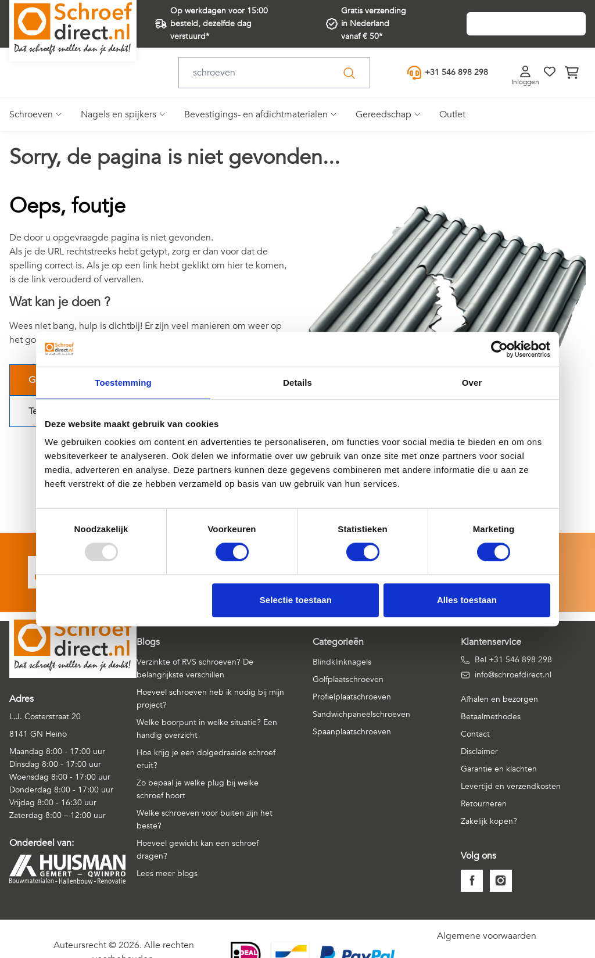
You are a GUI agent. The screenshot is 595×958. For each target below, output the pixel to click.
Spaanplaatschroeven (352, 731)
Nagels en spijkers (118, 114)
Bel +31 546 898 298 (506, 659)
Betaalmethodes (491, 716)
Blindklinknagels (342, 662)
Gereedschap (383, 114)
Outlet (452, 114)
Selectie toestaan (296, 600)
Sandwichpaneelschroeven (361, 714)
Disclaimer (479, 751)
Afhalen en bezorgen (499, 699)
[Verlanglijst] (549, 71)
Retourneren (484, 803)
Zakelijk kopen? (489, 821)
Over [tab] (472, 382)
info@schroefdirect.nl (506, 674)
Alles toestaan (467, 600)
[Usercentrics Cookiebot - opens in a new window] (499, 349)
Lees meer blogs (167, 873)
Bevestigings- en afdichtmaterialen (256, 114)
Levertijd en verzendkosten (511, 786)
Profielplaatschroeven (352, 696)
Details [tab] (297, 382)
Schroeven (31, 114)
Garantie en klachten (499, 768)
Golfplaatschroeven (348, 679)
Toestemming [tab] (123, 382)
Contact (475, 734)
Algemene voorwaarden (486, 936)
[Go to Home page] (73, 28)
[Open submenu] (57, 114)
